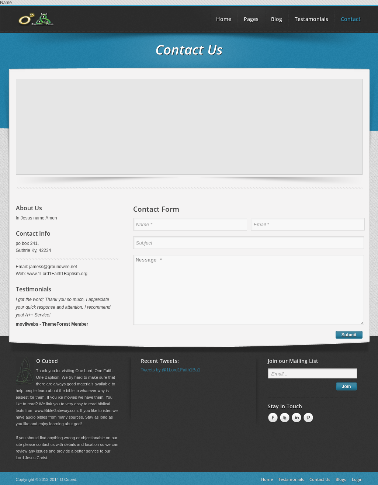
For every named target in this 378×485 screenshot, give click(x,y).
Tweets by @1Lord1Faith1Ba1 (171, 370)
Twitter (284, 418)
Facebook (272, 418)
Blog (276, 18)
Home (267, 479)
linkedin (295, 418)
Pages (251, 18)
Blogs (341, 479)
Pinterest (307, 418)
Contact (351, 18)
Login (357, 479)
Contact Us (319, 479)
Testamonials (311, 18)
